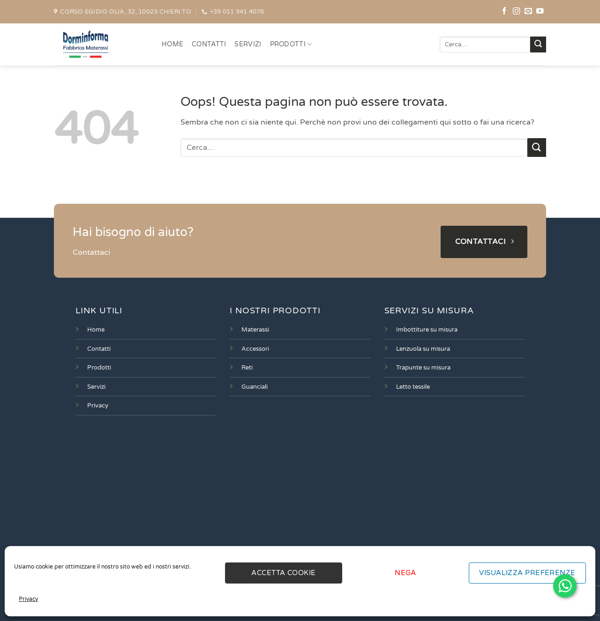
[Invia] (538, 44)
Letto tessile (413, 387)
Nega (405, 573)
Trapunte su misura (423, 367)
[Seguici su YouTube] (540, 11)
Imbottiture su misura (427, 329)
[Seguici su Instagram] (516, 11)
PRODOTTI (291, 44)
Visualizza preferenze (527, 573)
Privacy (28, 599)
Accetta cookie (283, 573)
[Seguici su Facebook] (504, 11)
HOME (172, 44)
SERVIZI (247, 44)
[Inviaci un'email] (528, 11)
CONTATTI (209, 44)
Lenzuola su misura (423, 349)
